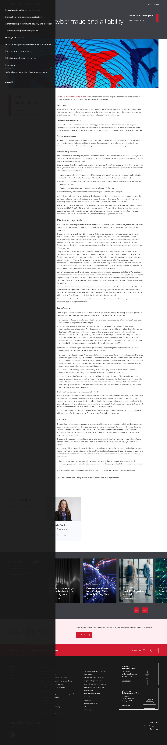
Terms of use (154, 729)
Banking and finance (47, 671)
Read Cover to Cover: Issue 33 (30, 115)
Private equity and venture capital (94, 687)
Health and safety (46, 703)
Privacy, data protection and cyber (95, 684)
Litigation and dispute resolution (94, 677)
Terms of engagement (151, 726)
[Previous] (136, 610)
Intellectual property (47, 710)
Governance (45, 700)
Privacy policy (154, 723)
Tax (85, 707)
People (11, 672)
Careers (11, 678)
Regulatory (87, 700)
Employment (45, 691)
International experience (49, 713)
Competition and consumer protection (54, 678)
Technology (87, 710)
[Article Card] (63, 580)
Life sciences (88, 674)
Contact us (137, 650)
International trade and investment (95, 671)
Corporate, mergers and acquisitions (53, 687)
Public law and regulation (92, 694)
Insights (16, 15)
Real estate (87, 697)
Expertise (12, 667)
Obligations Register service (93, 681)
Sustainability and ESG (91, 703)
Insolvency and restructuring (50, 707)
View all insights (19, 574)
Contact (12, 681)
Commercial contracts (48, 674)
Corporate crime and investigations (52, 684)
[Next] (145, 610)
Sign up (84, 635)
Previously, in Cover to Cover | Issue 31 (71, 97)
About (11, 675)
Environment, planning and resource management (57, 694)
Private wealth (88, 690)
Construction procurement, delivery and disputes (57, 681)
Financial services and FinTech (50, 697)
